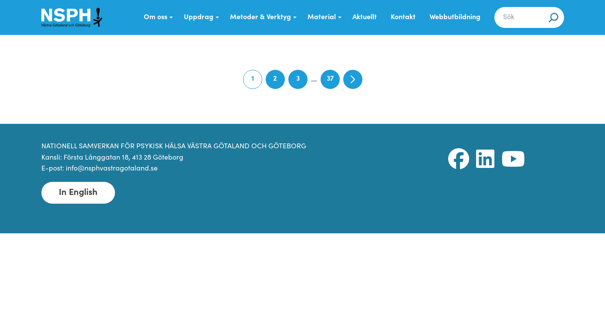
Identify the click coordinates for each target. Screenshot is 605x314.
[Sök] (553, 17)
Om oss (155, 17)
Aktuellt (364, 17)
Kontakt (403, 17)
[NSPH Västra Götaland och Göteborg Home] (71, 17)
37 (333, 82)
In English (78, 192)
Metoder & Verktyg (260, 17)
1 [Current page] (256, 82)
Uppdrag (198, 17)
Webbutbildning (454, 17)
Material (322, 17)
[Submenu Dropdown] (171, 17)
